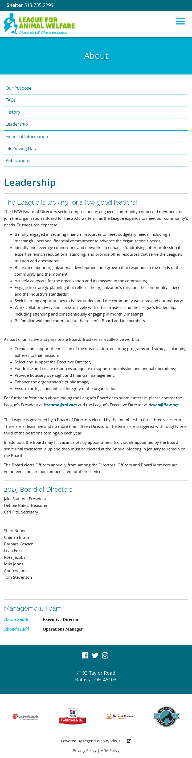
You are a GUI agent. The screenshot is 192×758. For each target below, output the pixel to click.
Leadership (17, 124)
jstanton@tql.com (60, 404)
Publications (18, 160)
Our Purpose (18, 88)
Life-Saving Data (22, 148)
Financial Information (27, 136)
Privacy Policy (84, 750)
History (13, 112)
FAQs (11, 100)
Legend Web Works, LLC (107, 741)
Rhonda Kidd (16, 629)
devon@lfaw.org (164, 404)
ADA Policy (110, 750)
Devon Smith (16, 619)
